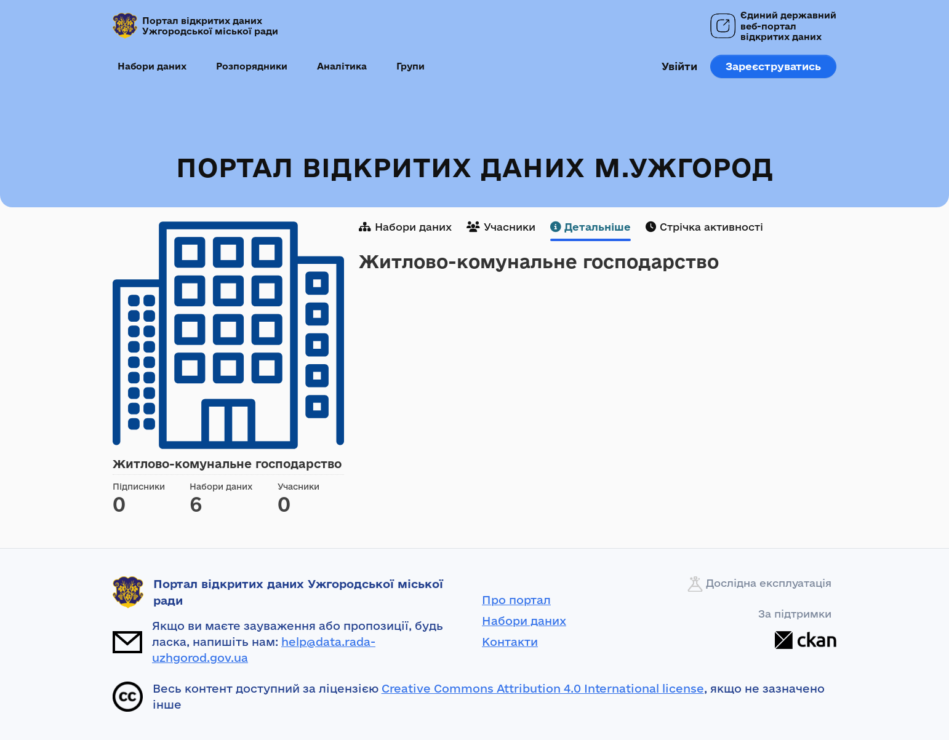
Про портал (516, 600)
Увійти (679, 66)
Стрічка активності (704, 227)
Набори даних (152, 66)
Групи (410, 66)
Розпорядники (251, 66)
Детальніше (590, 227)
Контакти (510, 641)
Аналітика (342, 66)
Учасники (500, 227)
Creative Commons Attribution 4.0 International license (543, 688)
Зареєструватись (773, 66)
